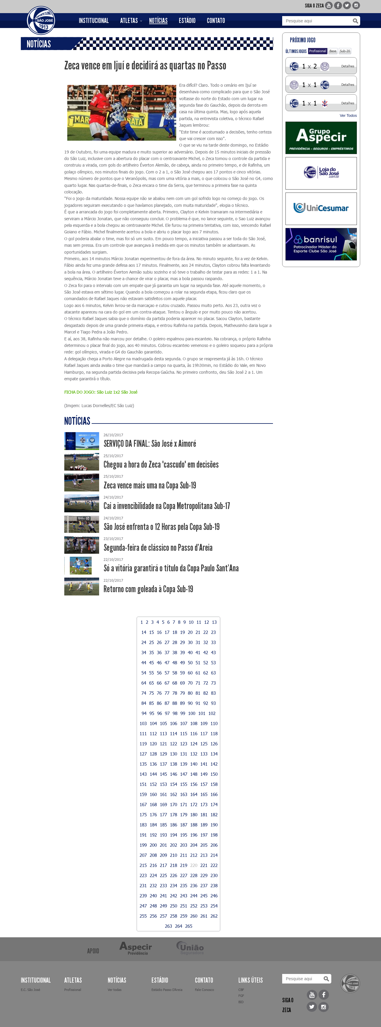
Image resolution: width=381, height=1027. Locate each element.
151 (143, 784)
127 (143, 753)
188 (193, 824)
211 (183, 855)
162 (173, 794)
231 (143, 885)
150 (214, 774)
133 (203, 753)
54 (143, 672)
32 (205, 642)
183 (143, 824)
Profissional (317, 51)
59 (182, 672)
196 (193, 834)
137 (163, 764)
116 (193, 733)
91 (198, 703)
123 (183, 743)
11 (198, 622)
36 (159, 652)
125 (203, 743)
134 (214, 753)
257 (163, 916)
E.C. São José (30, 990)
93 (213, 703)
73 (213, 682)
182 (214, 814)
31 (198, 642)
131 (183, 753)
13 (214, 622)
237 (203, 885)
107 (183, 723)
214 (214, 855)
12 (206, 622)
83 (213, 693)
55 (151, 672)
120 (153, 743)
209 (163, 855)
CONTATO (216, 21)
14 (143, 632)
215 (143, 865)
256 (153, 916)
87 (167, 703)
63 (213, 672)
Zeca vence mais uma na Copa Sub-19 (150, 485)
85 (151, 703)
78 (174, 693)
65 (151, 682)
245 (203, 895)
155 (183, 784)
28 (174, 642)
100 (191, 713)
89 (182, 703)
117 (203, 733)
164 (193, 794)
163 (183, 794)
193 (163, 834)
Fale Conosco (204, 990)
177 (163, 814)
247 (143, 905)
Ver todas (114, 990)
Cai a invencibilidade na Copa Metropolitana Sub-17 (167, 505)
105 (163, 723)
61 (198, 672)
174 (214, 804)
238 (214, 885)
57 (167, 672)
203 (183, 845)
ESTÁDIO (187, 21)
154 (173, 784)
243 (183, 895)
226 (173, 875)
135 (143, 764)
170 (173, 804)
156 (193, 784)
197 (203, 834)
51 (198, 662)
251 (183, 905)
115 (183, 733)
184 (153, 824)
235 (183, 885)
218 (173, 865)
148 (193, 774)
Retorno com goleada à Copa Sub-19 (148, 589)
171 (183, 804)
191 (143, 834)
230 (214, 875)
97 (167, 713)
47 (167, 662)
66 (159, 682)
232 (153, 885)
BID (240, 1002)
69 (182, 682)
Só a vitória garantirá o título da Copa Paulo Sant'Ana (171, 568)
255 (143, 916)
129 (163, 753)
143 (143, 774)
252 (193, 905)
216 (153, 865)
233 (163, 885)
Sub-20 (345, 51)
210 (173, 855)
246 (214, 895)
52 (205, 662)
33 (213, 642)
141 (203, 764)
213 (203, 855)
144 (153, 774)
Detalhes (347, 66)
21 (198, 632)
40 (190, 652)
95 (151, 713)
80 (190, 693)
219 (183, 865)
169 (163, 804)
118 (214, 733)
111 (143, 733)
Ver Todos (348, 115)
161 (163, 794)
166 (214, 794)
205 (203, 845)
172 (193, 804)
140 (193, 764)
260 (193, 916)
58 (174, 672)
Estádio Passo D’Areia (167, 990)
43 (213, 652)
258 (173, 916)
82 (205, 693)
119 (143, 743)
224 (153, 875)
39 (182, 652)
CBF (241, 990)
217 (163, 865)
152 (153, 784)
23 (213, 632)
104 (153, 723)
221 (203, 865)
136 (153, 764)
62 (205, 672)
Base (333, 51)
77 (167, 693)
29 (182, 642)
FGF (241, 995)
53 (213, 662)
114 (173, 733)
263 (168, 926)
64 (143, 682)
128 (153, 753)
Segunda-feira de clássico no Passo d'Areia (158, 547)
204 (193, 845)
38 (174, 652)
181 (203, 814)
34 (143, 652)
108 (193, 723)
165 (203, 794)
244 (193, 895)
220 (193, 865)
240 (153, 895)
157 (203, 784)
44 (143, 662)
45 (151, 662)
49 (182, 662)
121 (163, 743)
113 (163, 733)
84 (143, 703)
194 (173, 834)
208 (153, 855)
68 (174, 682)
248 (153, 905)
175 (143, 814)
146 (173, 774)
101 (201, 713)
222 (214, 865)
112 (153, 733)
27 (167, 642)
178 (173, 814)
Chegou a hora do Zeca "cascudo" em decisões (161, 464)
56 (159, 672)
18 (174, 632)
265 (188, 926)
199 (143, 845)
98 (175, 713)
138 (173, 764)
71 (198, 682)
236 (193, 885)
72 (205, 682)
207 (143, 855)
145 (163, 774)
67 (167, 682)
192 (153, 834)
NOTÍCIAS (158, 21)
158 (214, 784)
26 (159, 642)
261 (203, 916)
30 (190, 642)
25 (151, 642)
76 (159, 693)
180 (193, 814)
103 (143, 723)
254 (214, 905)
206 (214, 845)
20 (190, 632)
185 (163, 824)
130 (173, 753)
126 (214, 743)
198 (214, 834)
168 (153, 804)
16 (159, 632)
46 (159, 662)
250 (173, 905)
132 (193, 753)
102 (212, 713)
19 (182, 632)
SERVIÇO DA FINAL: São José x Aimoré (150, 443)
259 (183, 916)
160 (153, 794)
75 (151, 693)
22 (205, 632)
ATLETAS (129, 21)
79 (182, 693)
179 (183, 814)
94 (144, 713)
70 (190, 682)
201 (163, 845)
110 (214, 723)
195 (183, 834)
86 (159, 703)
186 (173, 824)
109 (203, 723)
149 (203, 774)
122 (173, 743)
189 (203, 824)
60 (190, 672)
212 (193, 855)
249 (163, 905)
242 (173, 895)
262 (214, 916)
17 (167, 632)
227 (183, 875)
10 (191, 622)
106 (173, 723)
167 (143, 804)
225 (163, 875)
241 (163, 895)
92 (205, 703)
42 (205, 652)
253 (203, 905)
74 (143, 693)
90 (190, 703)
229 (203, 875)
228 (193, 875)
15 (151, 632)
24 (143, 642)
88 (174, 703)
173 (203, 804)
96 (159, 713)
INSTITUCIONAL (94, 21)
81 (198, 693)
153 (163, 784)
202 (173, 845)
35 (151, 652)
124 (193, 743)
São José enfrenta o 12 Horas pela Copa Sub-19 (162, 526)
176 (153, 814)
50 (190, 662)
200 (153, 845)
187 (183, 824)
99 (182, 713)
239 (143, 895)
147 (183, 774)
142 (214, 764)
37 (167, 652)
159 (143, 794)
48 (174, 662)
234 (173, 885)
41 (198, 652)
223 (143, 875)
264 (178, 926)
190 (214, 824)
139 (183, 764)
